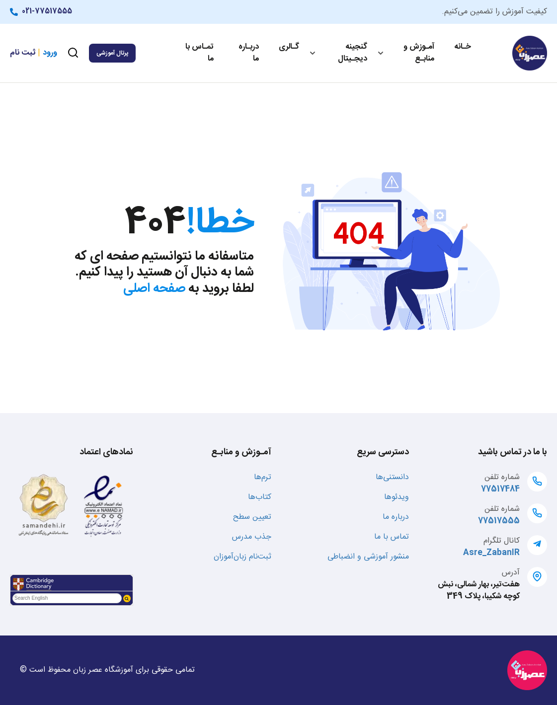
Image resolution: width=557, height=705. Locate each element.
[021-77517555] (16, 12)
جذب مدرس (251, 537)
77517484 (500, 489)
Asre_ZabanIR (491, 553)
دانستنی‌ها (392, 477)
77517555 (499, 521)
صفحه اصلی (154, 288)
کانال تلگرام (501, 541)
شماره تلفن (502, 477)
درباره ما (396, 517)
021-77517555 (47, 11)
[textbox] (67, 598)
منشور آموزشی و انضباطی (368, 557)
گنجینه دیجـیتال (352, 53)
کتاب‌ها (259, 497)
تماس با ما (391, 537)
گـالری (289, 47)
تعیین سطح (252, 517)
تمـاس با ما (199, 53)
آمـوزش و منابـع (418, 53)
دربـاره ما (249, 53)
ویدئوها (396, 497)
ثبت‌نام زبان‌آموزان (242, 557)
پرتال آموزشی (112, 53)
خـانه (462, 47)
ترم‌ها (262, 477)
